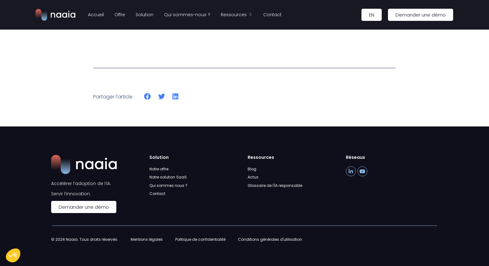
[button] (147, 96)
